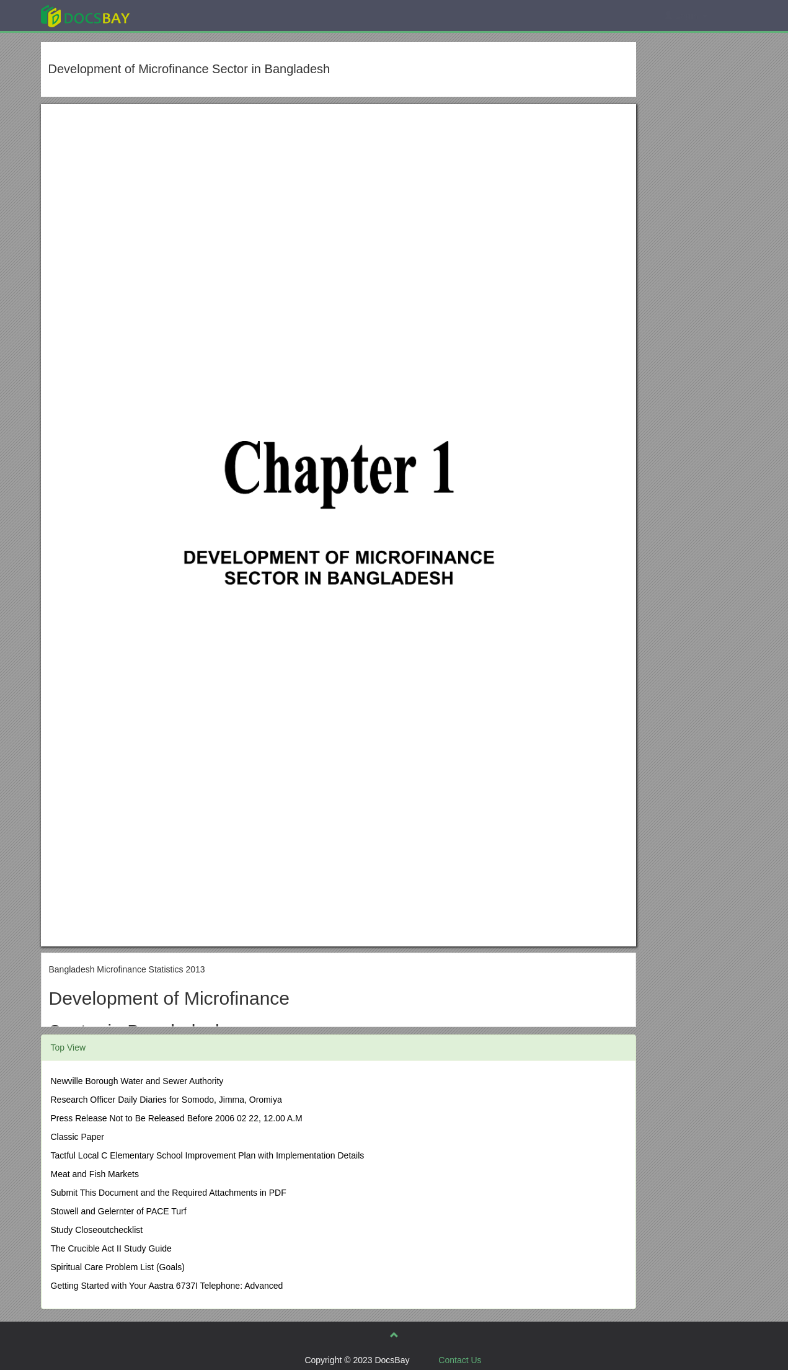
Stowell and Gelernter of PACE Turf (119, 1211)
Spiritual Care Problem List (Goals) (118, 1267)
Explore (178, 15)
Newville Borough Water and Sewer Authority (137, 1081)
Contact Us (459, 1360)
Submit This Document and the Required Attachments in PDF (168, 1193)
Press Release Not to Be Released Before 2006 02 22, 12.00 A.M (177, 1118)
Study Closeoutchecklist (97, 1230)
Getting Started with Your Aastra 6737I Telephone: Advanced (167, 1286)
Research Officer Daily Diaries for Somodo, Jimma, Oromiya (166, 1100)
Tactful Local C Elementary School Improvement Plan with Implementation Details (208, 1155)
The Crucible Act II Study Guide (111, 1248)
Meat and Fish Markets (95, 1174)
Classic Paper (77, 1137)
